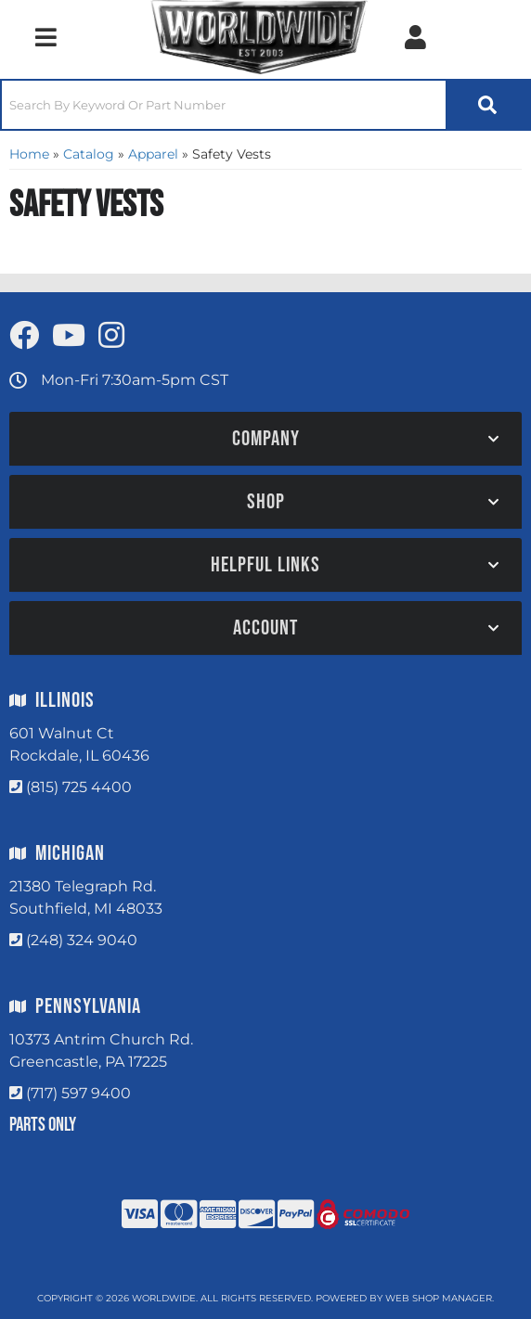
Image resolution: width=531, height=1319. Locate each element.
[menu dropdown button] (45, 37)
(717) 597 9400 (78, 1093)
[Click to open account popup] (415, 37)
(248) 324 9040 (81, 940)
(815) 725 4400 (79, 787)
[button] (265, 105)
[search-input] (224, 105)
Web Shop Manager (438, 1298)
